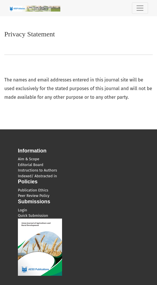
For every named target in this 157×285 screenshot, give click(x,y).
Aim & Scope (28, 159)
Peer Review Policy (33, 195)
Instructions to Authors (37, 170)
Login (22, 210)
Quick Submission (33, 215)
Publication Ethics (33, 190)
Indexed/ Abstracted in (37, 176)
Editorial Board (30, 165)
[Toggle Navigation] (140, 8)
